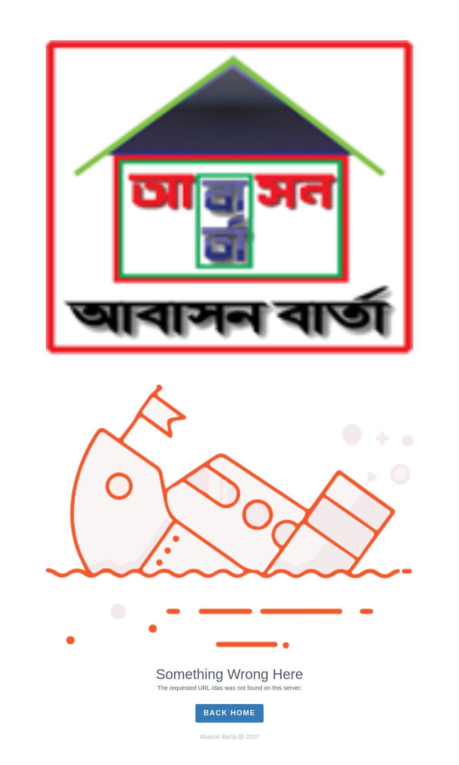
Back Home (229, 713)
